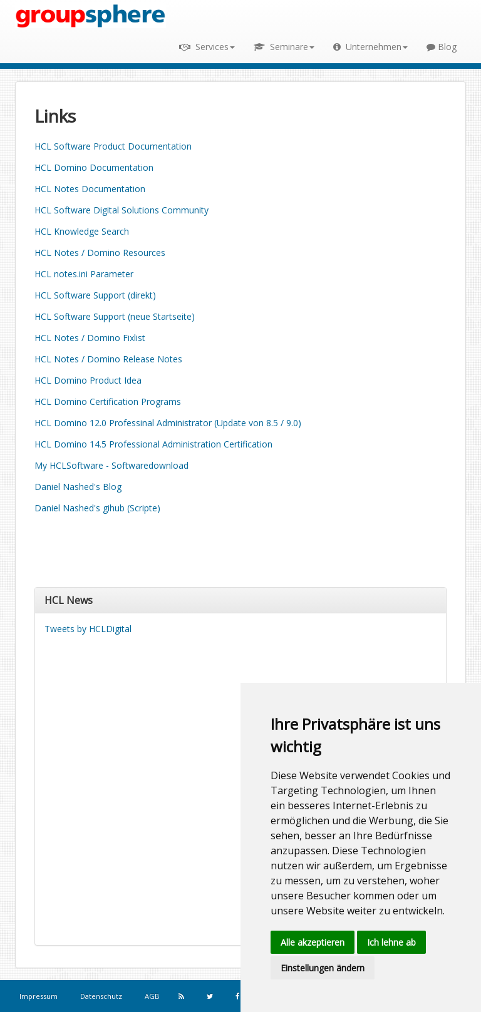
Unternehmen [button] (370, 47)
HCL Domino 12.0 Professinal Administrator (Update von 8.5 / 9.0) (167, 423)
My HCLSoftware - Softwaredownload (111, 465)
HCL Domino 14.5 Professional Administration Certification (153, 444)
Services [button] (207, 47)
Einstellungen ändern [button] (323, 968)
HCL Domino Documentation (93, 167)
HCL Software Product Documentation (113, 146)
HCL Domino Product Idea (88, 380)
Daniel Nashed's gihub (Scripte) (97, 508)
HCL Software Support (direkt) (95, 295)
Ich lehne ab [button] (391, 942)
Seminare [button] (284, 47)
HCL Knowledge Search (81, 231)
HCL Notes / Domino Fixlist (89, 338)
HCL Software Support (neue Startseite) (114, 316)
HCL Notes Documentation (89, 189)
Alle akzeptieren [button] (312, 942)
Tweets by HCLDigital (88, 629)
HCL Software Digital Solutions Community (121, 210)
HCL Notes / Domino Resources (99, 252)
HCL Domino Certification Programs (107, 401)
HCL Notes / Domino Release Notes (108, 359)
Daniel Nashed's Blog (78, 487)
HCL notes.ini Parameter (83, 274)
